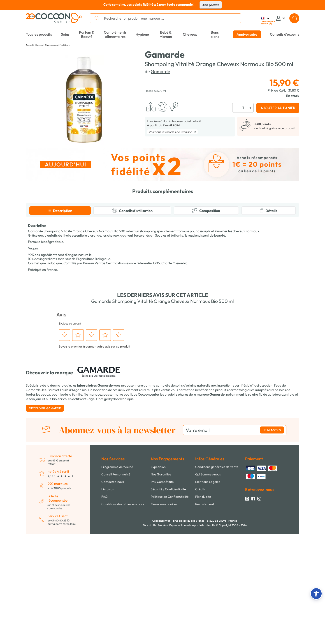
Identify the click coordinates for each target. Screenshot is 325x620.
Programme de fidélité (117, 553)
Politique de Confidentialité (170, 582)
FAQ (104, 582)
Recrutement (204, 590)
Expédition (158, 553)
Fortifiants (65, 45)
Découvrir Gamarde (45, 494)
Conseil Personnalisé (115, 560)
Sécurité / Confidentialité (168, 575)
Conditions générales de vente (216, 553)
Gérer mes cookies (164, 590)
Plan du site (203, 582)
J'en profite (210, 5)
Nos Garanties (161, 560)
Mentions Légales (207, 567)
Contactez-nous (112, 567)
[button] (316, 594)
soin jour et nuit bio (43, 484)
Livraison (107, 575)
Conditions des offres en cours (122, 590)
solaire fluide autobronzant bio (271, 480)
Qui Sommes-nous (208, 560)
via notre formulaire (63, 609)
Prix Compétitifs (162, 567)
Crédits (200, 575)
